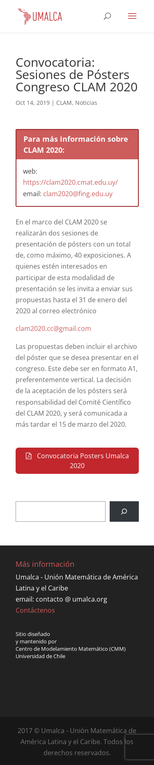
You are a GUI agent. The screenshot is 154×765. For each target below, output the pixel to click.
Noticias (86, 102)
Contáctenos (35, 610)
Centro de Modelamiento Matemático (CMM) (71, 648)
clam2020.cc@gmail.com (53, 328)
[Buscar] (124, 511)
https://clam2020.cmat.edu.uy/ (70, 182)
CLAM (64, 102)
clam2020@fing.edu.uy (78, 193)
